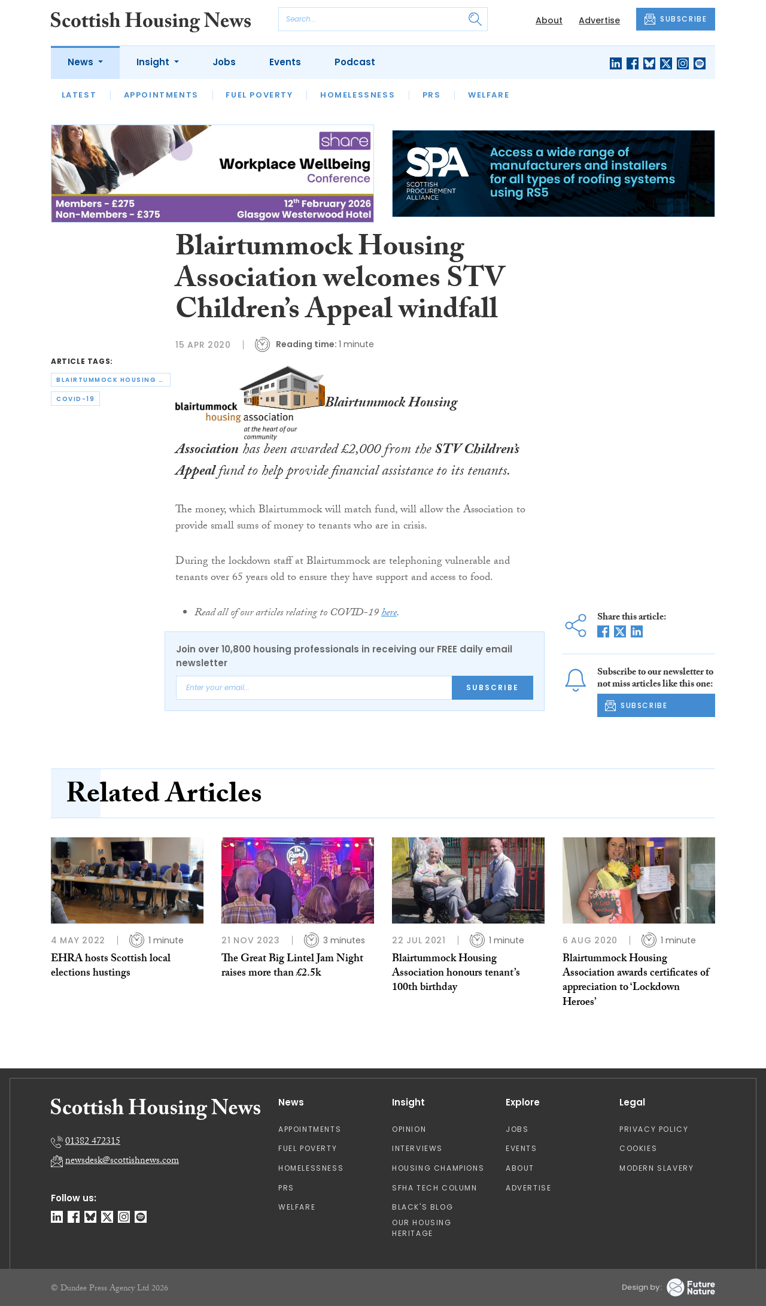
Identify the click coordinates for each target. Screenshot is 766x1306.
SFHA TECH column (435, 1188)
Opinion (409, 1129)
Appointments (161, 95)
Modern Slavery (656, 1168)
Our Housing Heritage (422, 1227)
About (549, 20)
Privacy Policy (653, 1129)
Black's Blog (422, 1207)
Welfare (488, 95)
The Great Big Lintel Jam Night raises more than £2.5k (292, 966)
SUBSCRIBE (676, 19)
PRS (431, 95)
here (389, 614)
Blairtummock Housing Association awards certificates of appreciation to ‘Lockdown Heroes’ (636, 981)
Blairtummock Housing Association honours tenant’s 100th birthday (456, 974)
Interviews (417, 1148)
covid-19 (75, 398)
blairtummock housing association (113, 379)
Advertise (599, 20)
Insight (154, 62)
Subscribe (492, 687)
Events (285, 62)
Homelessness (357, 95)
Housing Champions (438, 1168)
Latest (79, 95)
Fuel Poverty (259, 95)
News (82, 62)
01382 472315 (92, 1142)
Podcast (355, 62)
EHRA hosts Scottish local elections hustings (111, 966)
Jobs (224, 62)
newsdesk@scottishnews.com (122, 1161)
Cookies (638, 1148)
